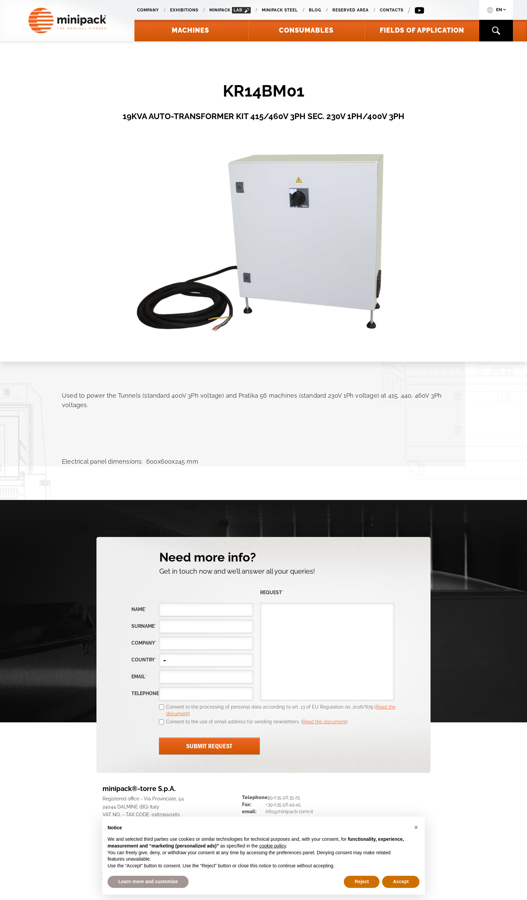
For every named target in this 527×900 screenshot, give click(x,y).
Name (139, 609)
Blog (315, 10)
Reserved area (350, 10)
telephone (145, 693)
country (143, 659)
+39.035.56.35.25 (283, 797)
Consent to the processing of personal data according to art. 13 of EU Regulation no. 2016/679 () (281, 710)
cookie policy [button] (272, 846)
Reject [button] (362, 881)
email (138, 676)
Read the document (324, 721)
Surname (143, 626)
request (272, 592)
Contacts (391, 10)
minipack (230, 10)
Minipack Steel (280, 10)
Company (148, 10)
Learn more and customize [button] (148, 881)
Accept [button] (401, 881)
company (144, 643)
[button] (416, 827)
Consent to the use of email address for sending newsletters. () (257, 721)
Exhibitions (184, 10)
